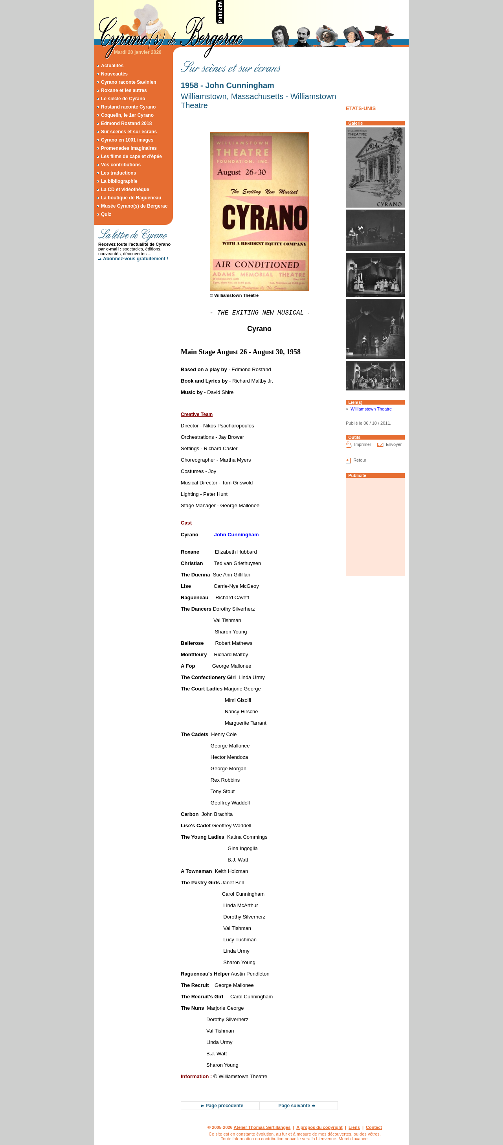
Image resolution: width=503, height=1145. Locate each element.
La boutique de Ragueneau (131, 198)
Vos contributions (121, 165)
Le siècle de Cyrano (123, 98)
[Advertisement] (317, 12)
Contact (374, 1127)
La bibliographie (119, 181)
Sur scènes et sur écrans (129, 131)
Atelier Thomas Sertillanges (261, 1127)
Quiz (106, 214)
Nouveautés (114, 74)
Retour (359, 460)
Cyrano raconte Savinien (128, 82)
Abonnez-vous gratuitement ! (135, 258)
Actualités (112, 65)
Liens (354, 1127)
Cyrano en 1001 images (127, 140)
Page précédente (224, 1105)
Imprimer (362, 444)
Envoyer (394, 444)
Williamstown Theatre (371, 409)
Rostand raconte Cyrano (128, 107)
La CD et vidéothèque (125, 189)
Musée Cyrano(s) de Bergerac (134, 206)
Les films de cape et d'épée (131, 156)
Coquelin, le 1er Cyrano (127, 115)
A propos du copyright (319, 1127)
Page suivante (294, 1105)
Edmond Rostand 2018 (126, 123)
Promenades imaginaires (129, 148)
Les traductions (118, 173)
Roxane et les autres (124, 90)
